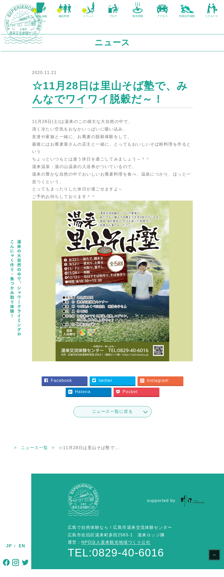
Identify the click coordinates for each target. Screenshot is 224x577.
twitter (141, 377)
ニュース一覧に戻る (127, 419)
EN (22, 546)
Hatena (142, 388)
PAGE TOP (214, 555)
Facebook (97, 377)
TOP (36, 455)
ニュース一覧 (65, 455)
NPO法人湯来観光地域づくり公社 (116, 550)
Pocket (118, 399)
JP (9, 546)
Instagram (97, 388)
